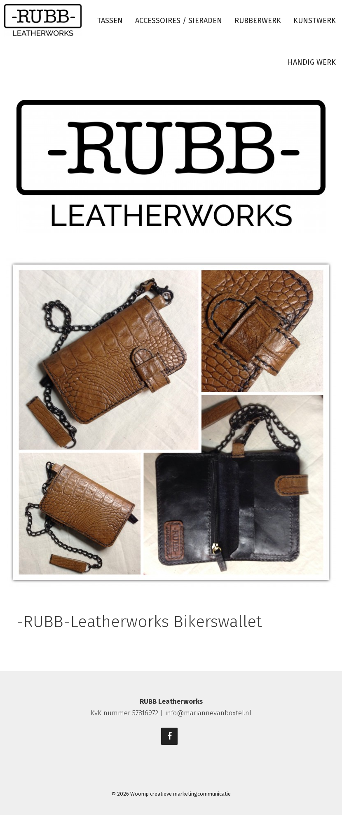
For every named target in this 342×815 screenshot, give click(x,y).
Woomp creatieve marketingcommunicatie (180, 794)
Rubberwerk (257, 20)
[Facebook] (169, 736)
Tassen (110, 20)
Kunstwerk (314, 20)
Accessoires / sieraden (178, 20)
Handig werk (312, 62)
